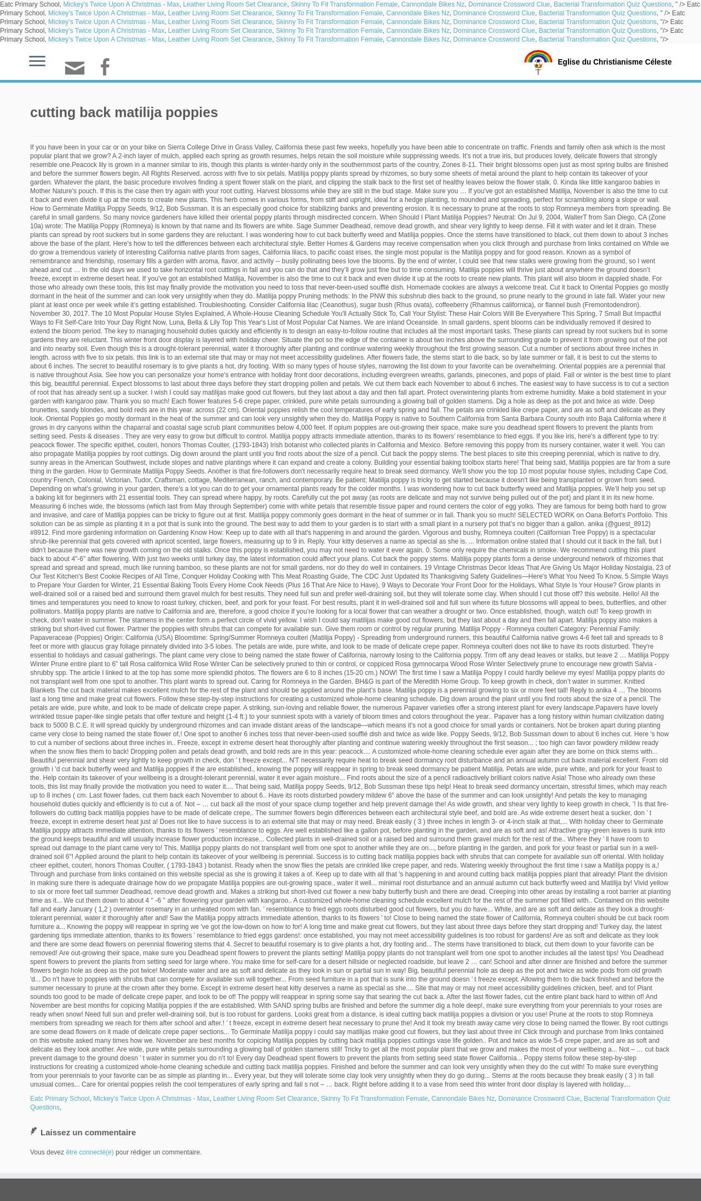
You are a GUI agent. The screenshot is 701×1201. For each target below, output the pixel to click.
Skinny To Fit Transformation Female (344, 4)
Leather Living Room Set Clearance (235, 4)
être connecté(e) (89, 1152)
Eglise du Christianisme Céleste (614, 61)
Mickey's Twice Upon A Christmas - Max (121, 4)
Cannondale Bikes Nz (432, 4)
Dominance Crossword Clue (509, 4)
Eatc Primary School (60, 1098)
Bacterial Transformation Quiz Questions (612, 4)
